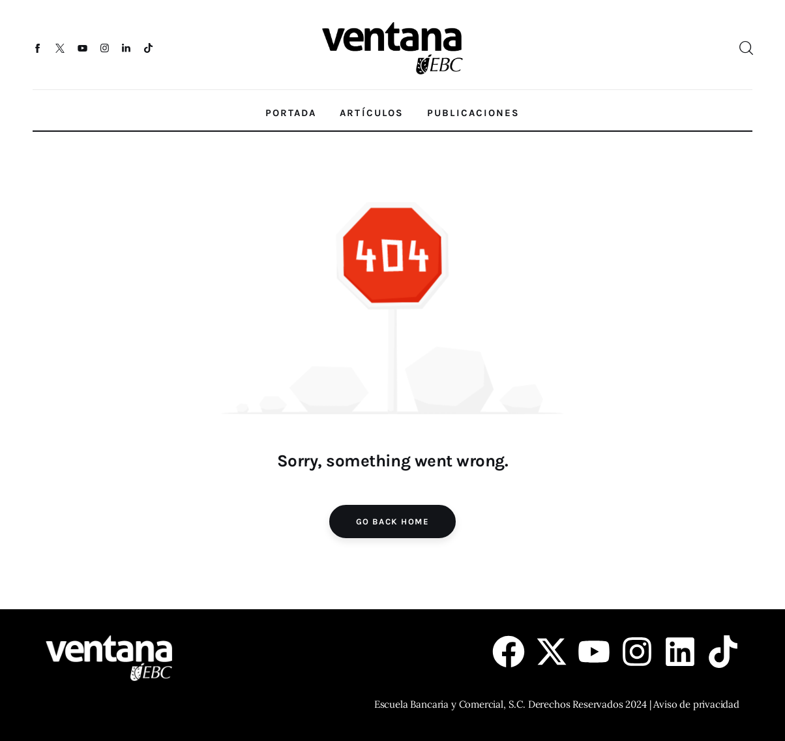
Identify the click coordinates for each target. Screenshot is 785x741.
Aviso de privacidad (696, 704)
